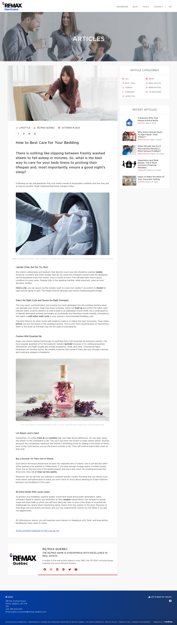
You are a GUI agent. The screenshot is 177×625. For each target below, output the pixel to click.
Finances (128, 92)
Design (127, 88)
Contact (158, 7)
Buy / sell (129, 83)
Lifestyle (23, 128)
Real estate (153, 83)
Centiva (167, 622)
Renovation (153, 88)
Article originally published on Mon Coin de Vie (37, 531)
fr (170, 7)
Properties (122, 7)
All (125, 79)
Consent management (141, 622)
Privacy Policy (111, 622)
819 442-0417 (16, 609)
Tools (146, 7)
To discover (153, 92)
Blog (135, 7)
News (150, 79)
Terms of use (124, 622)
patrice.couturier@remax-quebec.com (28, 612)
